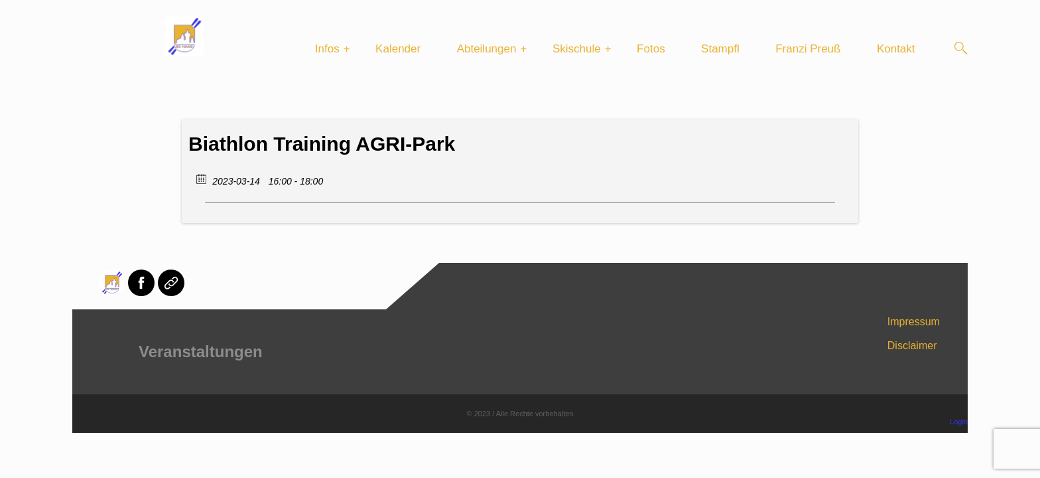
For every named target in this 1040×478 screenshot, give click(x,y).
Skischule (576, 48)
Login (959, 422)
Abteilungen (487, 48)
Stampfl (720, 48)
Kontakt (896, 48)
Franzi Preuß (807, 48)
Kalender (398, 48)
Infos (327, 48)
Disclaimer (912, 345)
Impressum (913, 321)
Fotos (651, 48)
